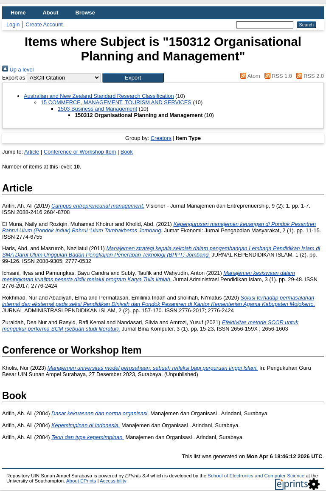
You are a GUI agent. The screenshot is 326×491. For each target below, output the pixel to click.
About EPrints (81, 480)
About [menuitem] (51, 12)
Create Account (44, 24)
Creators (161, 138)
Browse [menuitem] (85, 12)
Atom (249, 76)
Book (127, 151)
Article (31, 151)
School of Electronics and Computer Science (256, 475)
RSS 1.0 (276, 76)
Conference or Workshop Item (80, 151)
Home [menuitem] (18, 12)
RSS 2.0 (308, 76)
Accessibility (113, 480)
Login (13, 24)
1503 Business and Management (97, 109)
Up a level (18, 69)
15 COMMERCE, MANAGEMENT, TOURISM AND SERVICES (116, 102)
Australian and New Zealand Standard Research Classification (99, 96)
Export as (13, 77)
